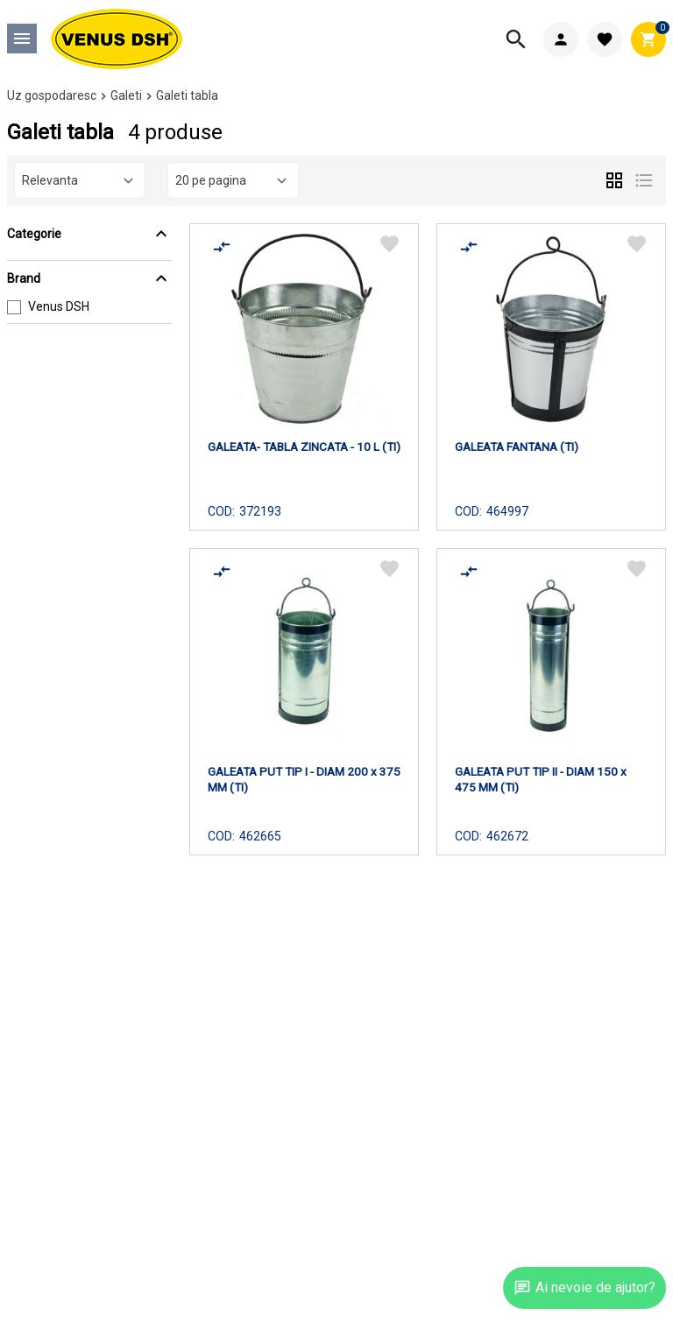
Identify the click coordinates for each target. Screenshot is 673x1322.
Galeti (126, 95)
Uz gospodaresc (51, 95)
